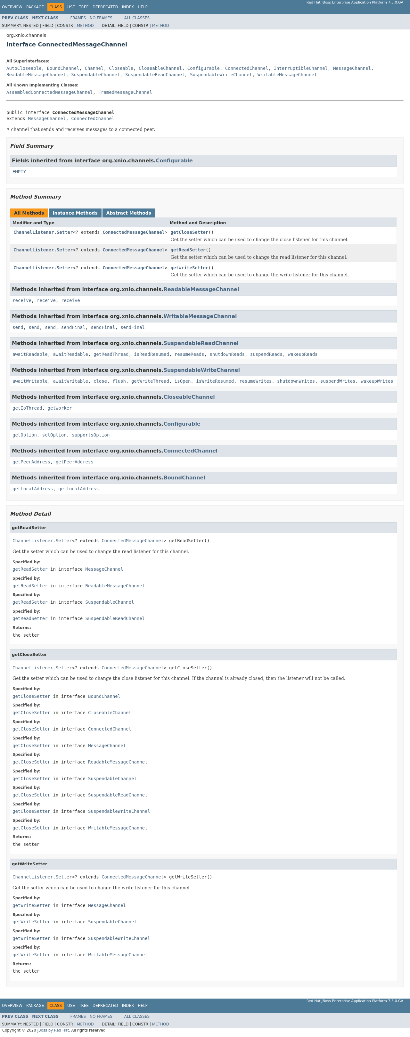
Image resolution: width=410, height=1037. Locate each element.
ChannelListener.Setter (43, 232)
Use (71, 7)
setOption (54, 434)
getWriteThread (150, 381)
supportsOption (91, 434)
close (100, 381)
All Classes (137, 18)
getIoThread (27, 408)
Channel (94, 68)
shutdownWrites (296, 381)
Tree (84, 7)
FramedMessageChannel (125, 92)
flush (119, 381)
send (17, 327)
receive (21, 300)
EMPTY (19, 171)
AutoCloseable (24, 68)
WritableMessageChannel (287, 74)
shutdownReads (227, 354)
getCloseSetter (189, 232)
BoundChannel (63, 68)
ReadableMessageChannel (36, 74)
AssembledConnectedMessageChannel (49, 92)
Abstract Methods (128, 213)
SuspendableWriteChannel (221, 74)
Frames (78, 18)
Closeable (121, 68)
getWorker (60, 408)
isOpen (183, 381)
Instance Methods (75, 213)
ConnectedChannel (246, 68)
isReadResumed (151, 354)
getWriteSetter (189, 267)
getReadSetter (188, 249)
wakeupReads (303, 354)
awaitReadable (30, 354)
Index (128, 7)
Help (143, 7)
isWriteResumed (215, 381)
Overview (12, 7)
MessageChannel (352, 68)
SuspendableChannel (95, 74)
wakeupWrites (377, 381)
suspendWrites (338, 381)
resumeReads (189, 354)
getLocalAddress (32, 488)
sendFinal (73, 327)
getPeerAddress (31, 461)
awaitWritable (30, 381)
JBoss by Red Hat (53, 1030)
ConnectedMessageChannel (133, 232)
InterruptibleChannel (301, 68)
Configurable (203, 68)
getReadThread (111, 354)
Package (35, 7)
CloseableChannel (160, 68)
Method (85, 25)
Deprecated (105, 7)
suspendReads (266, 354)
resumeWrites (255, 381)
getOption (24, 434)
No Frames (101, 18)
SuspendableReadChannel (154, 74)
